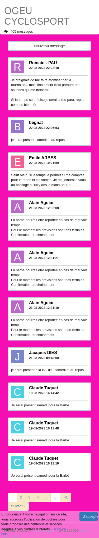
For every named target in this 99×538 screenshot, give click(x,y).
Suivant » (18, 506)
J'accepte (90, 516)
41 (66, 497)
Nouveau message (49, 46)
